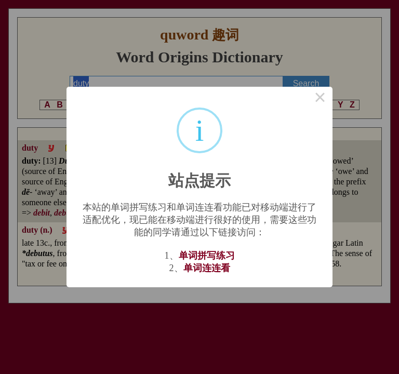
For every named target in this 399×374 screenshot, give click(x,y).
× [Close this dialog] (320, 99)
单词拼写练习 (207, 255)
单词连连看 (206, 268)
